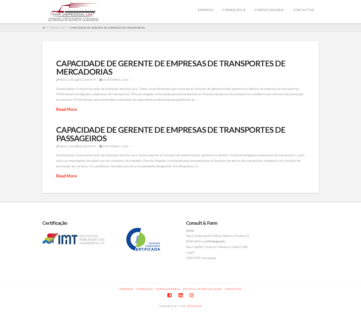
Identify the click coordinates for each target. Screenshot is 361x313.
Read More (66, 109)
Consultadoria (168, 289)
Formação (144, 289)
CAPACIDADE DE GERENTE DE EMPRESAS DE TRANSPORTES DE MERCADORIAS (170, 67)
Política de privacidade (202, 289)
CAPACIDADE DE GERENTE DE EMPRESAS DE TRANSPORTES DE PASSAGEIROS (170, 134)
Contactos (233, 289)
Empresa (126, 289)
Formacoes (57, 27)
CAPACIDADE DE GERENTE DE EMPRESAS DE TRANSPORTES (107, 27)
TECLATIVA (194, 306)
